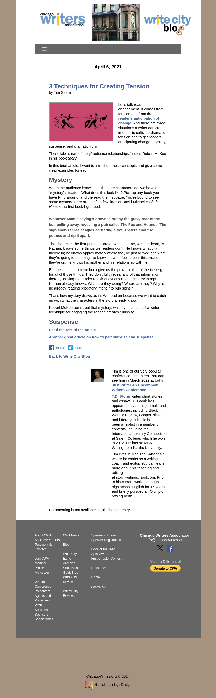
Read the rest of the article (72, 330)
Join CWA (42, 558)
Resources (99, 568)
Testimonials (43, 544)
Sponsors (41, 614)
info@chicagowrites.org (165, 540)
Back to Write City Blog (69, 356)
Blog (66, 544)
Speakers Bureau (103, 535)
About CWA (43, 535)
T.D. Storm (121, 396)
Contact (40, 549)
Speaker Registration (106, 540)
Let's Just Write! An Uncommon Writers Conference (137, 385)
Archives (69, 563)
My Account (43, 572)
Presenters (42, 591)
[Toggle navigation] (44, 49)
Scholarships (44, 619)
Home (95, 577)
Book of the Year (103, 549)
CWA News (71, 535)
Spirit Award (99, 554)
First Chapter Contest (106, 558)
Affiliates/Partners (47, 540)
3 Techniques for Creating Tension (99, 86)
